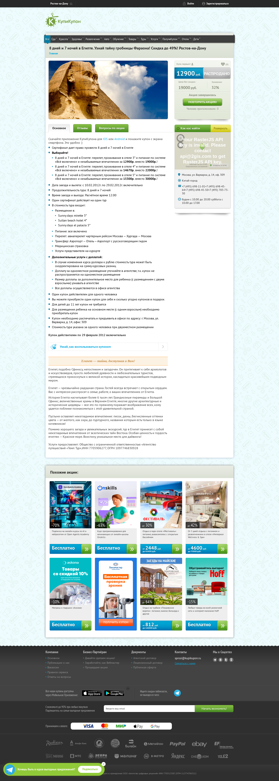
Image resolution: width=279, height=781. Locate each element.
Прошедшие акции (96, 667)
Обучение (119, 39)
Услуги (155, 39)
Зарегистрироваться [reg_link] (217, 3)
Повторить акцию (202, 102)
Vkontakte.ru (220, 660)
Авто (107, 39)
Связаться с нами (185, 663)
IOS (105, 139)
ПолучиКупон (171, 39)
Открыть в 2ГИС (220, 165)
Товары (133, 39)
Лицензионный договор (148, 662)
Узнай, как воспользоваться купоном (85, 347)
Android (120, 139)
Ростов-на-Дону (59, 3)
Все (47, 39)
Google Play (114, 693)
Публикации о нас (58, 662)
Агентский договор (144, 658)
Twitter (226, 660)
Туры (145, 39)
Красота (64, 39)
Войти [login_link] (190, 3)
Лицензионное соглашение (197, 166)
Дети (196, 39)
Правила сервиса (57, 672)
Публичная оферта (144, 667)
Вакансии (53, 667)
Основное (59, 128)
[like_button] (223, 65)
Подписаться (90, 769)
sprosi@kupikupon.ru (188, 658)
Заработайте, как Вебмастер (102, 662)
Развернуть (220, 128)
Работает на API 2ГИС (198, 164)
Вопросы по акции (112, 128)
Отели (186, 39)
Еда (54, 39)
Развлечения (94, 39)
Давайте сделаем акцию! (100, 658)
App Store (92, 693)
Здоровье (77, 39)
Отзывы (82, 128)
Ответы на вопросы (59, 677)
